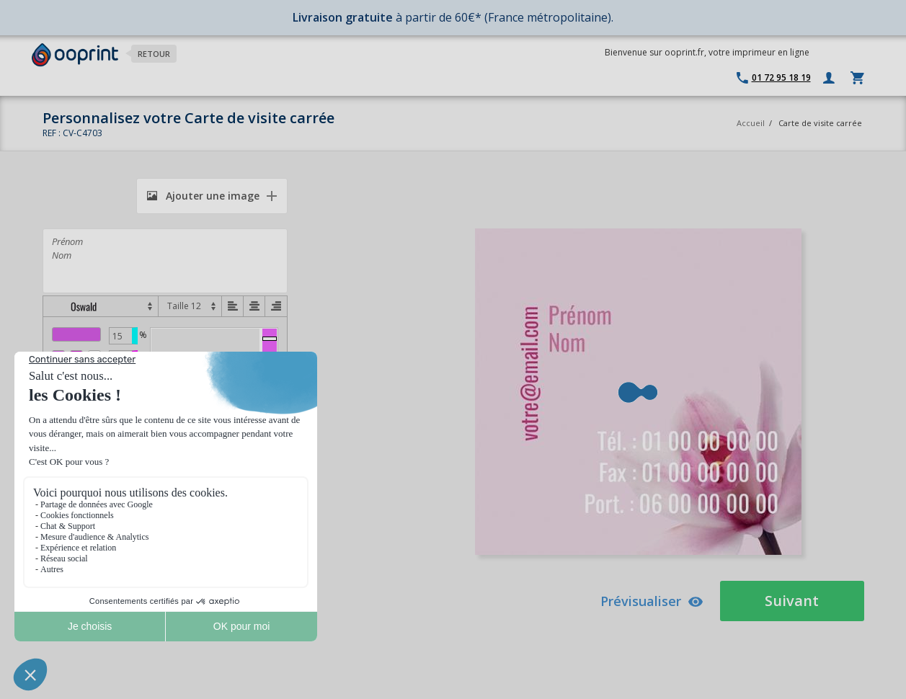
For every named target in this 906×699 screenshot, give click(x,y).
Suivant (792, 600)
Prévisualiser (651, 601)
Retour (154, 53)
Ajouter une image (203, 195)
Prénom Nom (165, 260)
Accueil (751, 122)
